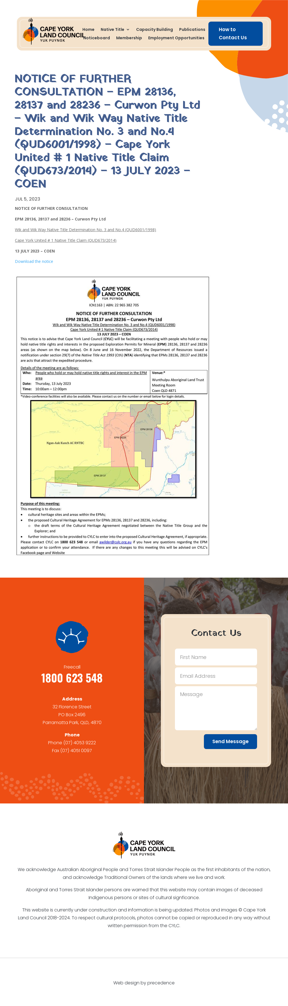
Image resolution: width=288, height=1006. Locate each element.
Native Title (112, 29)
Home (88, 29)
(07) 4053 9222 (79, 742)
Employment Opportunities (176, 38)
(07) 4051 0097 (76, 750)
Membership (129, 38)
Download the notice (34, 261)
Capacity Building (154, 29)
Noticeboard (96, 38)
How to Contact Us (233, 33)
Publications (192, 29)
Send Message (230, 741)
